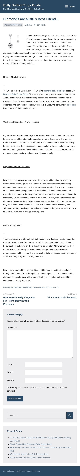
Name (10, 364)
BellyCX (28, 25)
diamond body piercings (54, 91)
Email (10, 372)
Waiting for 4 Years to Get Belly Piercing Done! (29, 454)
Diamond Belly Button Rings (15, 94)
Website (10, 380)
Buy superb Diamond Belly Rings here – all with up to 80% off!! (31, 287)
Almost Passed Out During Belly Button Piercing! (30, 457)
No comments (40, 25)
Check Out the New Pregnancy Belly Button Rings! (31, 444)
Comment (12, 328)
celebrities (71, 105)
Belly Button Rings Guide (23, 5)
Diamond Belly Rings (13, 25)
